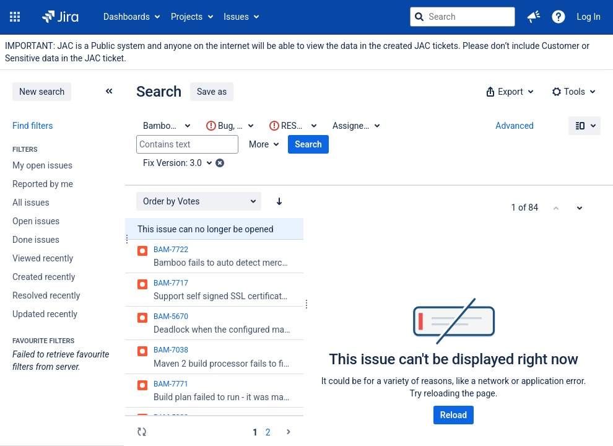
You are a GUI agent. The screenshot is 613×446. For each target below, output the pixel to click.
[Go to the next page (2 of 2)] (288, 432)
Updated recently (44, 314)
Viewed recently (42, 258)
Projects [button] (186, 17)
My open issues (42, 165)
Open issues (35, 221)
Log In (589, 17)
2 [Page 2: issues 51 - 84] (268, 432)
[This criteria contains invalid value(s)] (229, 125)
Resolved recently (46, 295)
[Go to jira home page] (60, 16)
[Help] (558, 17)
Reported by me (42, 184)
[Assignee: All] (355, 125)
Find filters (32, 126)
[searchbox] (462, 17)
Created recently (43, 277)
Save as (212, 92)
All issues (31, 203)
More (259, 144)
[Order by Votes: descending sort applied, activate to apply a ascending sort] (279, 201)
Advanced (514, 126)
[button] (15, 16)
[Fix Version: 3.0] (181, 163)
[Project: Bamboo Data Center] (166, 125)
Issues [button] (236, 17)
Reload (453, 415)
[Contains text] (187, 144)
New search (41, 92)
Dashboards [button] (126, 17)
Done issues (35, 240)
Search (308, 144)
